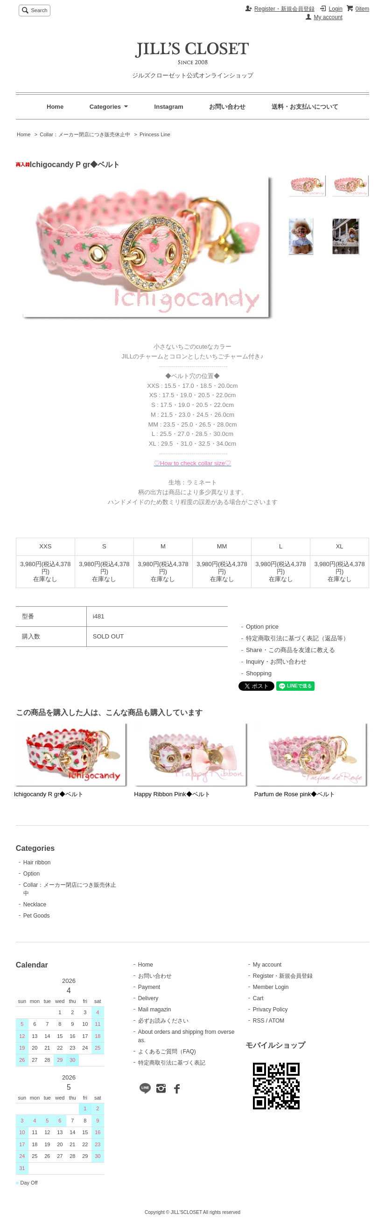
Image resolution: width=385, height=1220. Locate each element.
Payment (149, 987)
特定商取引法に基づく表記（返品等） (297, 638)
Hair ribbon (37, 862)
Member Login (271, 987)
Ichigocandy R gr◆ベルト (49, 794)
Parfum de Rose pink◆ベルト (294, 794)
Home (55, 106)
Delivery (148, 998)
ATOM (277, 1020)
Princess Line (155, 134)
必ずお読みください (163, 1020)
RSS (259, 1020)
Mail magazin (154, 1009)
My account (328, 17)
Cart (258, 998)
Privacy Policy (270, 1009)
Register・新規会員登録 (284, 9)
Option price (262, 626)
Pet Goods (36, 915)
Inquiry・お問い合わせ (276, 661)
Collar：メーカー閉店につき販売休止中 (85, 134)
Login (335, 9)
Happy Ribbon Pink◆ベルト (172, 794)
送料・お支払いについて (305, 106)
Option (31, 873)
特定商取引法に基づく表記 (171, 1062)
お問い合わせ (227, 106)
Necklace (34, 904)
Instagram (168, 106)
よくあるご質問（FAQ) (167, 1051)
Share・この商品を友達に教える (290, 649)
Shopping (259, 673)
